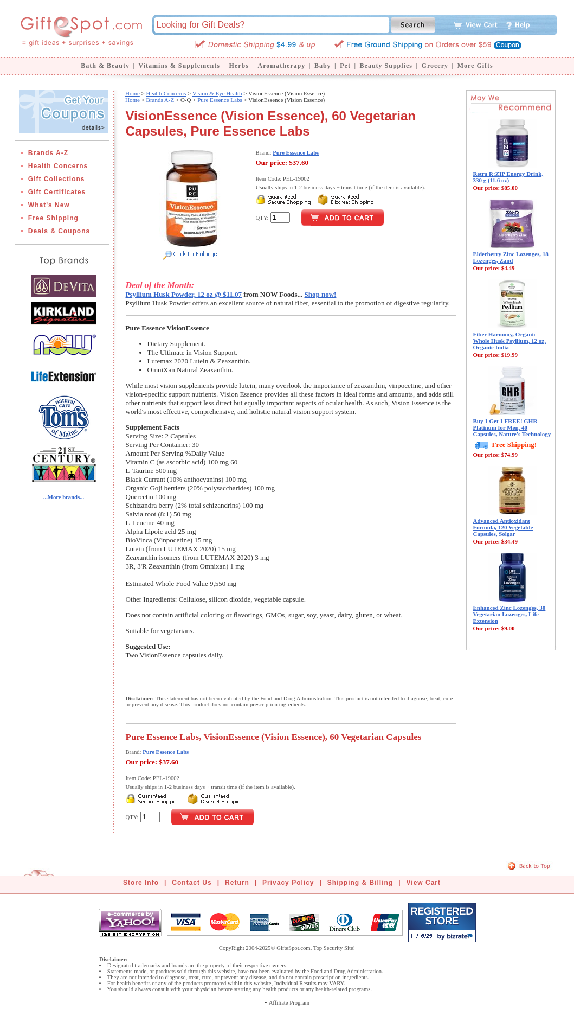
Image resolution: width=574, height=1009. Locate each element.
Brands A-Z (48, 153)
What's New (49, 205)
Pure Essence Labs (219, 100)
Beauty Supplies (386, 65)
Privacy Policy (288, 882)
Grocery (435, 65)
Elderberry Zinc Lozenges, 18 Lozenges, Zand (511, 257)
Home (132, 93)
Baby (322, 65)
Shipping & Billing (360, 882)
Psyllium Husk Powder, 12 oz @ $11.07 (184, 294)
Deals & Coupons (59, 231)
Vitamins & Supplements (179, 65)
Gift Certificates (57, 192)
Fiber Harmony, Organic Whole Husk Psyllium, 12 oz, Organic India (509, 340)
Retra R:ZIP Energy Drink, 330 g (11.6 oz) (508, 176)
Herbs (238, 65)
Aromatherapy (281, 65)
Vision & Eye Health (217, 93)
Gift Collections (56, 179)
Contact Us (191, 882)
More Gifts (475, 65)
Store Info (141, 882)
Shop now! (321, 294)
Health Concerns (58, 166)
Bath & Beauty (105, 65)
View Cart (424, 882)
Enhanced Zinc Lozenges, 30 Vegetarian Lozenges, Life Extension (509, 614)
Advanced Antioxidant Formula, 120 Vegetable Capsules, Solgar (503, 527)
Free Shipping (53, 218)
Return (237, 882)
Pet (345, 65)
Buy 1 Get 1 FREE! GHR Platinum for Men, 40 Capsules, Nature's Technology (512, 427)
